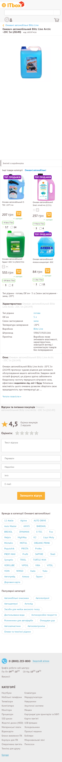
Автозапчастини (12, 626)
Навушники (30, 701)
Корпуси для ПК (10, 739)
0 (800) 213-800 (20, 661)
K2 (35, 537)
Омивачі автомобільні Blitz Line (22, 25)
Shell (52, 554)
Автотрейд (9, 576)
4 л (37, 210)
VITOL (50, 565)
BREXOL (8, 531)
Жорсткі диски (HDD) (12, 722)
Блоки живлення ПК (12, 735)
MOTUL (23, 542)
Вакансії (6, 676)
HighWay (22, 537)
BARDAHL (41, 526)
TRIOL (23, 559)
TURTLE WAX (39, 559)
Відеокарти (7, 731)
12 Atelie (8, 520)
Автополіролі (42, 598)
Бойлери (28, 735)
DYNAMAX (24, 531)
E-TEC (39, 531)
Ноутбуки (7, 692)
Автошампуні (11, 603)
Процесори (7, 714)
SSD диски (7, 718)
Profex (38, 548)
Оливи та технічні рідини (17, 631)
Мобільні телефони (12, 697)
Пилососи (29, 744)
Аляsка (25, 576)
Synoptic (8, 559)
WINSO (19, 570)
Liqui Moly (48, 537)
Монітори (7, 710)
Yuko (44, 570)
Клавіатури (30, 692)
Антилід (29, 603)
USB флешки (30, 722)
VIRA (37, 565)
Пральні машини (33, 731)
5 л (3, 266)
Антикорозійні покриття (44, 614)
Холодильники (32, 727)
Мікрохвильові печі (34, 739)
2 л (34, 210)
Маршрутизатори (33, 697)
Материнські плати (11, 727)
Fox (51, 531)
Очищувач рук (47, 620)
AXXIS (26, 526)
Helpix (7, 537)
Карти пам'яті (31, 718)
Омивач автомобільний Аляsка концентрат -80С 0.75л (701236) (43, 262)
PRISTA (24, 548)
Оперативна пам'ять (12, 744)
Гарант (39, 576)
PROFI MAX (10, 554)
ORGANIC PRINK (42, 542)
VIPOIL (25, 565)
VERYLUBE (9, 565)
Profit (25, 554)
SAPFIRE (39, 554)
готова (37, 313)
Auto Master (10, 526)
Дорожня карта (12, 582)
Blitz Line (38, 328)
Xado (33, 570)
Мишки (28, 710)
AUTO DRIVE (40, 520)
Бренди (5, 755)
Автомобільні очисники (16, 598)
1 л (7, 266)
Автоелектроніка (36, 626)
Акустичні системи (33, 705)
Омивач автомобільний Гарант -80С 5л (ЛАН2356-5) (13, 262)
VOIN (6, 570)
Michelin (8, 542)
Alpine (23, 520)
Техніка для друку (11, 748)
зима (36, 320)
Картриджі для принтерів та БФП (41, 714)
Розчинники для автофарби (18, 620)
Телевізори (7, 701)
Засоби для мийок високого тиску (22, 609)
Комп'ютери (8, 705)
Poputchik (9, 548)
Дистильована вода (14, 614)
